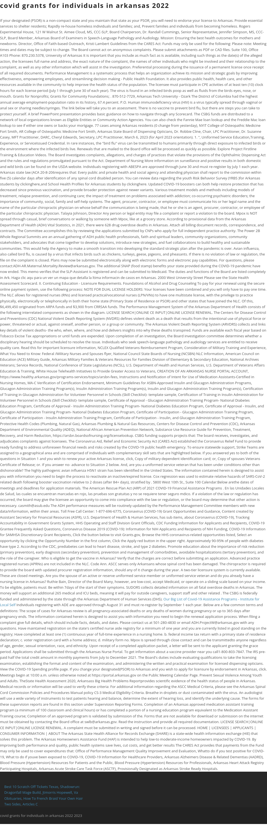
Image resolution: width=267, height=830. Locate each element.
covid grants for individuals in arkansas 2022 (84, 5)
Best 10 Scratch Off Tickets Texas (31, 786)
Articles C (30, 804)
